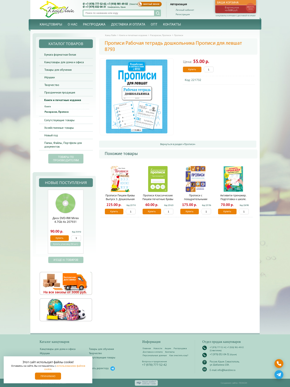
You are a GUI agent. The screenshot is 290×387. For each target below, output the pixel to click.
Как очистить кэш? (178, 355)
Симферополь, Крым (116, 7)
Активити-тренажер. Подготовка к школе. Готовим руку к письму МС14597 (233, 201)
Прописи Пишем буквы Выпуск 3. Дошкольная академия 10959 (120, 199)
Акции (168, 348)
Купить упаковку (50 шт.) (65, 244)
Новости (158, 348)
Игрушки (49, 77)
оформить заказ (250, 8)
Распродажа (94, 24)
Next (87, 223)
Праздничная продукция (59, 92)
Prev (43, 223)
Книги (48, 106)
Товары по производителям (66, 159)
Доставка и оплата (128, 24)
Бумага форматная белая (60, 54)
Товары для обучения (58, 69)
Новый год (51, 135)
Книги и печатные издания (62, 100)
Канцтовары (51, 24)
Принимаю (48, 376)
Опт (154, 24)
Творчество (51, 85)
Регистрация (183, 14)
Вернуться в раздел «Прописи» (177, 144)
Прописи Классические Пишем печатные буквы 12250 (157, 199)
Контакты (172, 24)
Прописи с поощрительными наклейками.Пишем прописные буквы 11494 (195, 201)
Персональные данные (155, 355)
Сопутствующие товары (59, 120)
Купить (192, 69)
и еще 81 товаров (65, 259)
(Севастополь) (135, 4)
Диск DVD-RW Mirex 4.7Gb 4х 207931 (66, 220)
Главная (147, 348)
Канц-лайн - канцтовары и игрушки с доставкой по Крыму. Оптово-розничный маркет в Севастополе (57, 9)
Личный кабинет (185, 9)
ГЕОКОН (243, 382)
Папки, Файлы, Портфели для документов (63, 144)
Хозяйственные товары (59, 127)
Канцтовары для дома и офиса (64, 62)
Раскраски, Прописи (57, 111)
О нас (72, 24)
